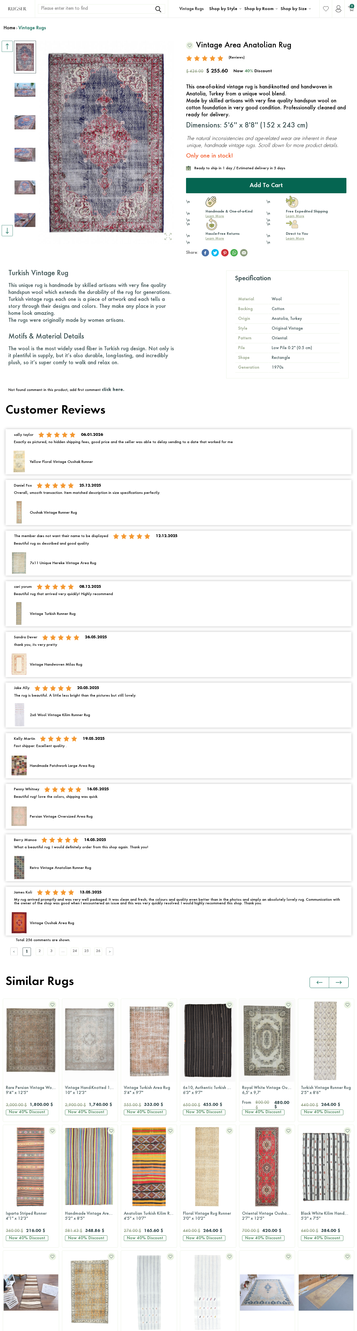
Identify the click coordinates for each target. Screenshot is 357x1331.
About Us (308, 1212)
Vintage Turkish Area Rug (90, 1090)
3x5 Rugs (249, 1169)
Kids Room (131, 1233)
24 (85, 951)
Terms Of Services (336, 1313)
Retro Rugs (72, 1212)
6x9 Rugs (249, 1191)
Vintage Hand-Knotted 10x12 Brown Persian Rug (32, 1090)
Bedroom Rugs (135, 1169)
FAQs (305, 1201)
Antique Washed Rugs (82, 1180)
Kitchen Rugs (133, 1201)
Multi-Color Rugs (196, 1212)
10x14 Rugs (252, 1222)
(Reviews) (237, 57)
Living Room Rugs (138, 1159)
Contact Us (24, 1176)
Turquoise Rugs (195, 1275)
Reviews (307, 1180)
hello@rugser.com (30, 1204)
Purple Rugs (191, 1254)
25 (99, 951)
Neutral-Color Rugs (198, 1222)
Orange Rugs (193, 1233)
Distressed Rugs (76, 1201)
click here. (113, 389)
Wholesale (310, 1233)
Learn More (215, 216)
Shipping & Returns (317, 1169)
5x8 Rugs (249, 1180)
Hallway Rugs (134, 1212)
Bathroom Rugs (136, 1191)
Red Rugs (189, 1265)
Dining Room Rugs (138, 1180)
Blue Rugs (190, 1169)
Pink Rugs (190, 1244)
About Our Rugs (315, 1222)
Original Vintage (77, 1159)
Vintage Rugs (191, 9)
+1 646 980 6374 (30, 1190)
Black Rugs (191, 1159)
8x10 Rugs (250, 1201)
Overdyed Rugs (76, 1191)
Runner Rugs (252, 1244)
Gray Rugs (191, 1191)
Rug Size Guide (314, 1159)
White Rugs (191, 1297)
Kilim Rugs (71, 1169)
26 (112, 951)
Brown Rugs (191, 1180)
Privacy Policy (303, 1313)
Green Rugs (191, 1201)
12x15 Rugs (252, 1233)
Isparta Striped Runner (326, 1090)
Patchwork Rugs (76, 1222)
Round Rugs (251, 1254)
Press (305, 1191)
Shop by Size (294, 9)
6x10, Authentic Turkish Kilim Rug (150, 1090)
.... (71, 951)
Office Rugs (132, 1222)
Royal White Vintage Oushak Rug (209, 1090)
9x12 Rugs (250, 1212)
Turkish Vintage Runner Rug (267, 1090)
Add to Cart (266, 185)
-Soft (179, 1324)
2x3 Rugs (249, 1159)
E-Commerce (195, 1324)
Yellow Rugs (192, 1286)
